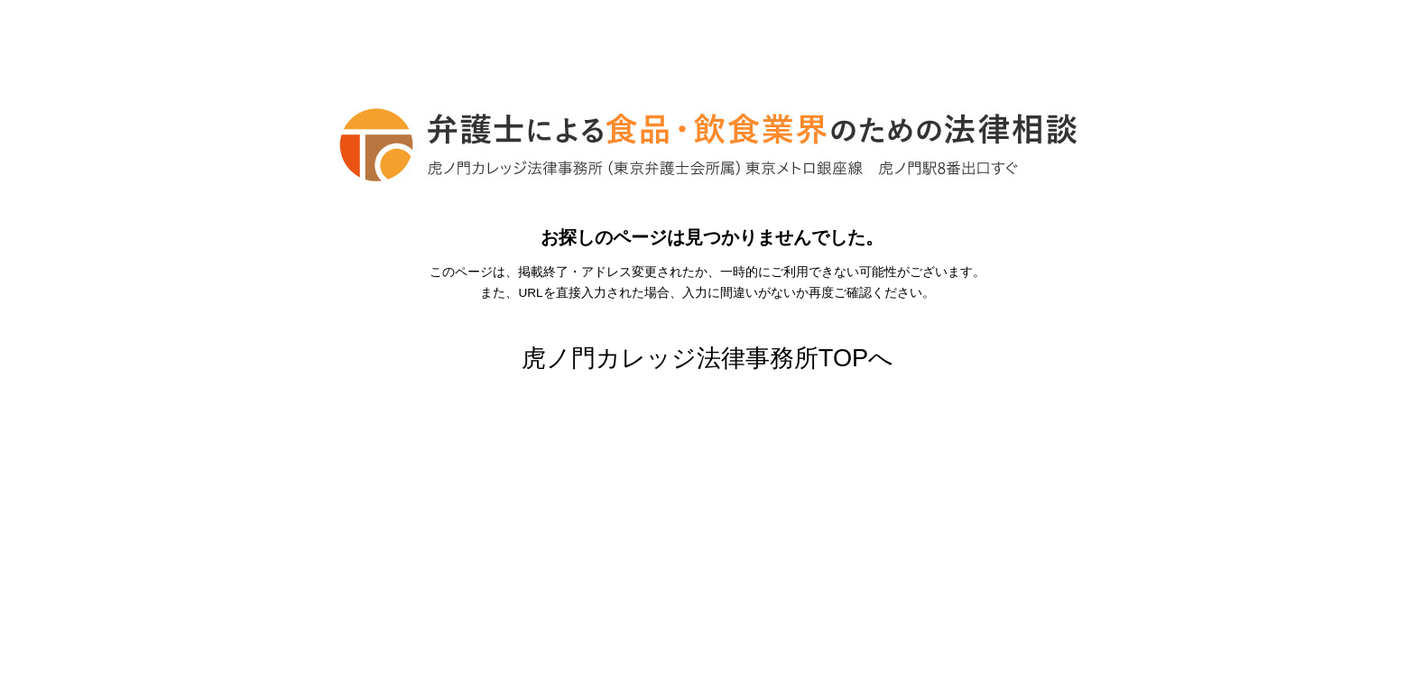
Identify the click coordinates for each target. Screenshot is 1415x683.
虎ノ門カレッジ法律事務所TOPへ (707, 358)
